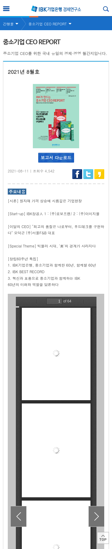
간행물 (8, 23)
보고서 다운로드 (56, 157)
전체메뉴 (6, 8)
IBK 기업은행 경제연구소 (56, 8)
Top (103, 538)
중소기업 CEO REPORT (47, 23)
